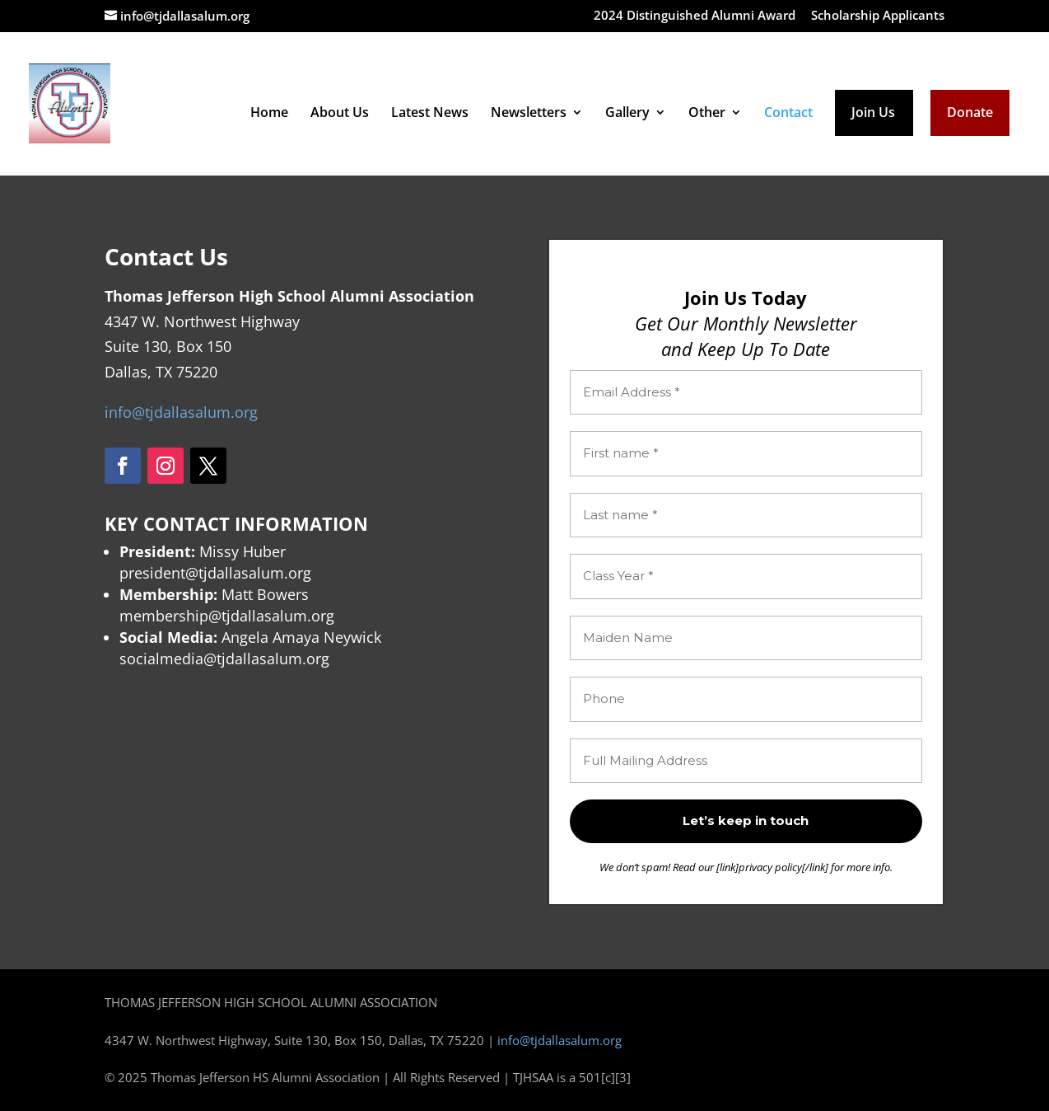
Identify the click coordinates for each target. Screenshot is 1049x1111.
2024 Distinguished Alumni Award (694, 16)
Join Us (873, 113)
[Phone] (746, 699)
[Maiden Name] (746, 638)
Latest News (430, 113)
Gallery (627, 113)
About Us (339, 113)
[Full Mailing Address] (746, 761)
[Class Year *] (746, 576)
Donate (970, 113)
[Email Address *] (746, 392)
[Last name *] (746, 515)
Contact (788, 113)
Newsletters (528, 113)
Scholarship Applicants (877, 16)
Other (706, 113)
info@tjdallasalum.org (181, 412)
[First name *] (746, 453)
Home (269, 113)
